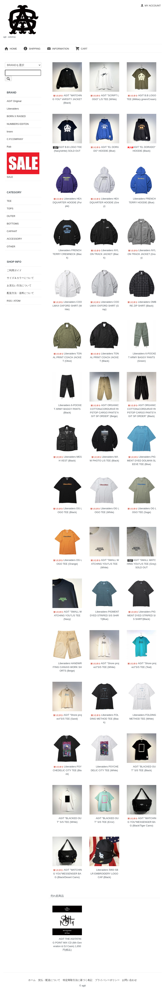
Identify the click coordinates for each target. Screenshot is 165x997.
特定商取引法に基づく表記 (77, 980)
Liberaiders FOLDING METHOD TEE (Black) (104, 719)
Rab (9, 146)
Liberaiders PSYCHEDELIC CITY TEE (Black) (67, 770)
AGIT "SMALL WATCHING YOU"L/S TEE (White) (104, 564)
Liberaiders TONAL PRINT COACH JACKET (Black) (104, 357)
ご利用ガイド (14, 270)
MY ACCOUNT (151, 5)
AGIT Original (14, 101)
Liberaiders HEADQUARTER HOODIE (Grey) (104, 202)
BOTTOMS (13, 223)
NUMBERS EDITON (18, 124)
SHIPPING (31, 48)
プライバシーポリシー (107, 980)
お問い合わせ (129, 980)
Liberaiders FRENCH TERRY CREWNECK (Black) (67, 254)
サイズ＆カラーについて (20, 277)
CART (81, 48)
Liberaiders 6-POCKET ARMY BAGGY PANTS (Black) (67, 409)
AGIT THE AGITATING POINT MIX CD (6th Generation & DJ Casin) (67, 942)
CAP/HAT (12, 231)
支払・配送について (49, 980)
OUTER (11, 216)
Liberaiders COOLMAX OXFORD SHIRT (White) (67, 305)
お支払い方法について (19, 285)
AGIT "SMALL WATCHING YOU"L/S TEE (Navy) (67, 615)
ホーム (32, 980)
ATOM (17, 300)
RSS (9, 300)
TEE (9, 201)
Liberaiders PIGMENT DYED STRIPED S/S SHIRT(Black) (141, 615)
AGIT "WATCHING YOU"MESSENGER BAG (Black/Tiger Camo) (141, 822)
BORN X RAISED (16, 116)
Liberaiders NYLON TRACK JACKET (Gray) (141, 254)
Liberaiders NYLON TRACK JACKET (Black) (104, 254)
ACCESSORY (14, 238)
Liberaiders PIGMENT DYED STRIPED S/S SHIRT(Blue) (104, 615)
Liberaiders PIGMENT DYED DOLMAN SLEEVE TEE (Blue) (141, 460)
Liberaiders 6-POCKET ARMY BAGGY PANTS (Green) (141, 357)
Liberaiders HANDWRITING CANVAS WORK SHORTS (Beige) (67, 667)
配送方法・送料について (20, 293)
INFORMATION (58, 48)
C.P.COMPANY (15, 139)
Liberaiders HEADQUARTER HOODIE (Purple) (67, 202)
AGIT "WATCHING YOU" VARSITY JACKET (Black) (67, 99)
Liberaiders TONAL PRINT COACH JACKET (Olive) (67, 357)
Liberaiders (13, 108)
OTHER (11, 246)
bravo (10, 131)
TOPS (10, 208)
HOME (10, 48)
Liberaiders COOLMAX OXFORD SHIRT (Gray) (104, 305)
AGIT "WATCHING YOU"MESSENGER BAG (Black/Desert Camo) (67, 873)
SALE (23, 165)
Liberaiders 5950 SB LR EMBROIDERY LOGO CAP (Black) (104, 873)
